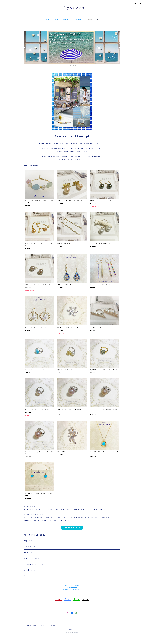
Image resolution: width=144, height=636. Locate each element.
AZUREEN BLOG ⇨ (72, 528)
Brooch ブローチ (29, 570)
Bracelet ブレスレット (31, 558)
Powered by (72, 632)
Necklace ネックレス (31, 546)
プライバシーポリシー (31, 625)
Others (26, 576)
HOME (47, 19)
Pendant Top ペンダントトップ (34, 564)
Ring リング (28, 541)
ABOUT (57, 19)
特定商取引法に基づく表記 (48, 625)
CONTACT (79, 19)
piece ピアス (28, 552)
